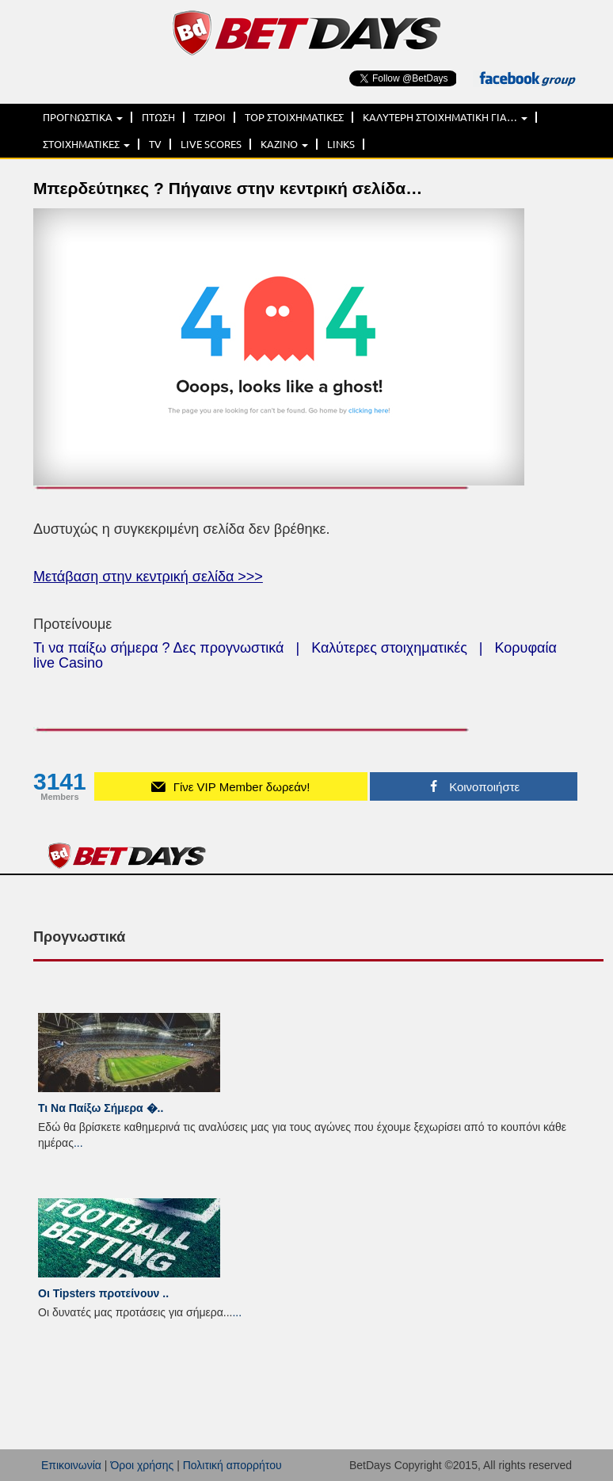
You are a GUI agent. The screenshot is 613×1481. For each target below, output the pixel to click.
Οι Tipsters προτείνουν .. (103, 1293)
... (78, 1142)
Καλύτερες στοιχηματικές (389, 648)
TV (155, 144)
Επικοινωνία (71, 1465)
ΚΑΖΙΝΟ (284, 144)
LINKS (341, 144)
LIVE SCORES (211, 144)
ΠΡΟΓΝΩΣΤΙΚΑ (83, 117)
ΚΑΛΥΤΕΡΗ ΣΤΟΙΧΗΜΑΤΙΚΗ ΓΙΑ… (445, 117)
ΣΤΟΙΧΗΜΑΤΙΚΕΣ (86, 144)
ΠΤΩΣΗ (158, 117)
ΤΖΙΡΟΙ (210, 117)
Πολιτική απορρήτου (232, 1465)
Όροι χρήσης (141, 1465)
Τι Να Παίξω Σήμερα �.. (100, 1108)
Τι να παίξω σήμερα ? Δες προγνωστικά (158, 648)
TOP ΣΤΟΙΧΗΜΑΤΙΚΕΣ (294, 117)
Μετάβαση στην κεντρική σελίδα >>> (148, 576)
